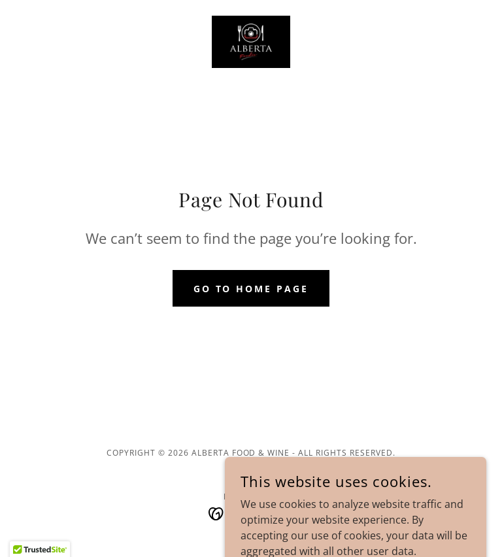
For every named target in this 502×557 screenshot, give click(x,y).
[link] (251, 42)
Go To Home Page (251, 288)
